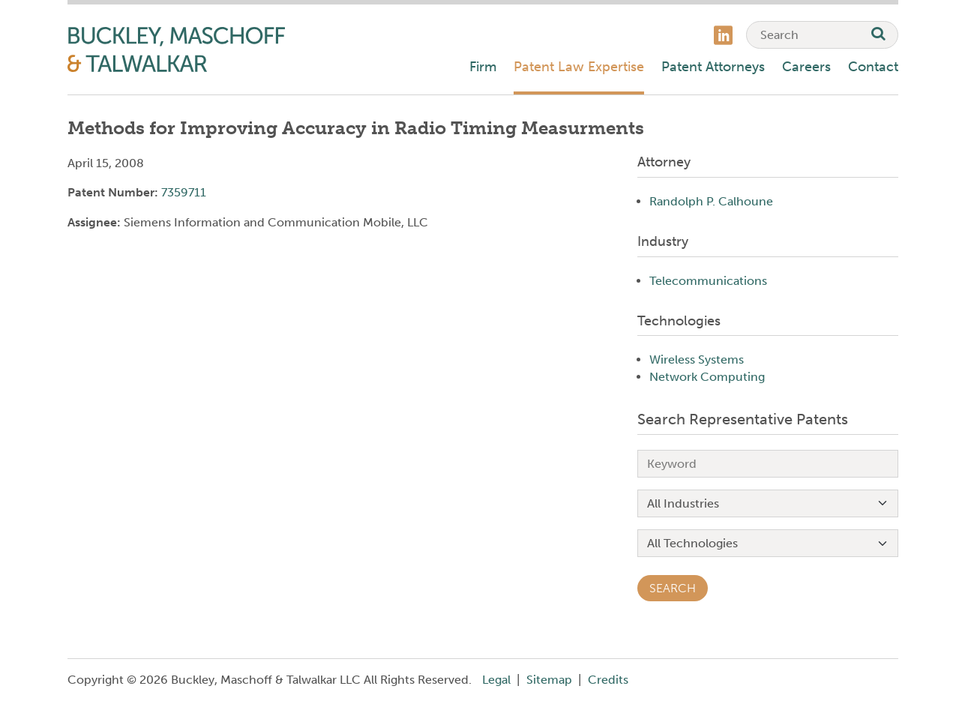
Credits (608, 680)
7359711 (183, 192)
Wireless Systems (696, 359)
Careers (806, 66)
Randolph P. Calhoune (711, 201)
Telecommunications (708, 281)
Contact (873, 66)
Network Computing (707, 377)
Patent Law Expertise (579, 66)
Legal (496, 680)
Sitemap (549, 680)
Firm (482, 66)
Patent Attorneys (713, 66)
